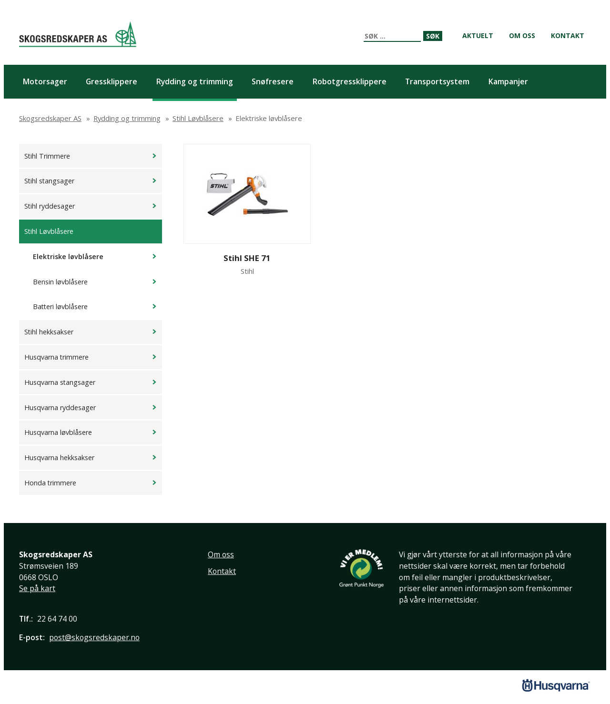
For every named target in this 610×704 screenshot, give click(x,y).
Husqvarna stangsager (59, 382)
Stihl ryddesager (49, 206)
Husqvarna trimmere (56, 357)
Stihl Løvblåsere (48, 231)
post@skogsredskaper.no (94, 637)
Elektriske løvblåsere (68, 256)
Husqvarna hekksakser (59, 457)
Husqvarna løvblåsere (58, 432)
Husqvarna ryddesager (60, 407)
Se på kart (37, 588)
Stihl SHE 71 (247, 257)
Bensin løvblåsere (60, 281)
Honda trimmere (50, 482)
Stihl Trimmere (47, 156)
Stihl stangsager (49, 180)
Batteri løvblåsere (60, 306)
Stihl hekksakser (48, 331)
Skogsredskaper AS (77, 34)
